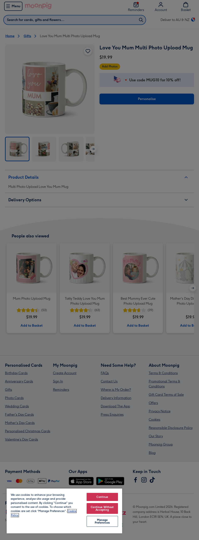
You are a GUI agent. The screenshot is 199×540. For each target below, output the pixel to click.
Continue (102, 496)
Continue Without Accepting (102, 508)
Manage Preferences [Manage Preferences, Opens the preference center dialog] (102, 521)
